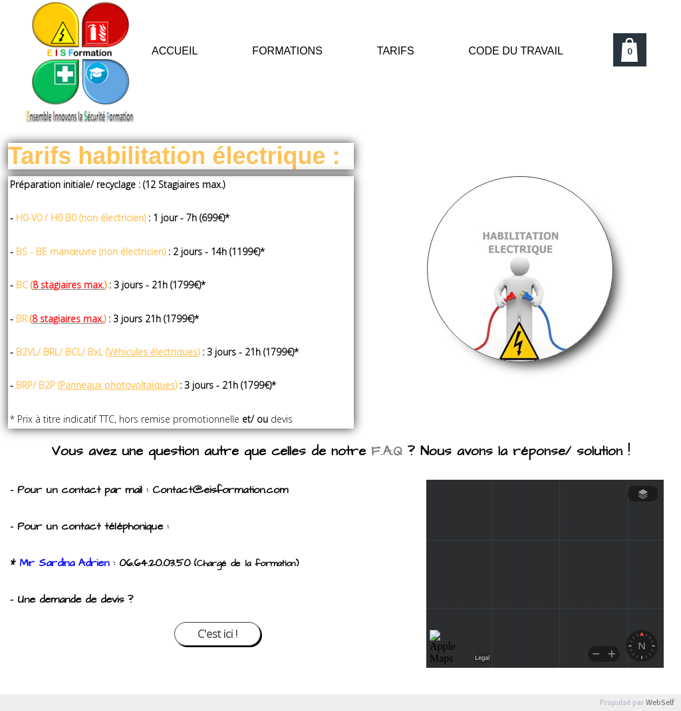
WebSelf (660, 703)
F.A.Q (386, 451)
